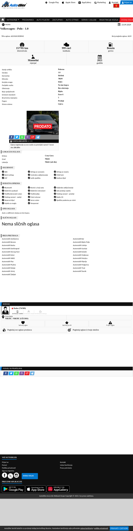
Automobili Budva (8, 245)
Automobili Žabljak (9, 274)
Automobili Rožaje (8, 268)
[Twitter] (11, 476)
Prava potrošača (66, 468)
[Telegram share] (38, 137)
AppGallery (84, 2)
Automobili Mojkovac (81, 255)
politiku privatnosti (101, 528)
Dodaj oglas (28, 476)
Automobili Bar (78, 239)
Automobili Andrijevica (10, 239)
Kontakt (113, 2)
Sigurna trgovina (8, 471)
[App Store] (36, 489)
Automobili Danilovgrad (10, 248)
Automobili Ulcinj (8, 271)
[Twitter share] (17, 137)
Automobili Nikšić (8, 258)
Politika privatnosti (9, 468)
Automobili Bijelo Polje (81, 242)
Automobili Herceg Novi (10, 252)
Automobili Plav (8, 261)
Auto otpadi (72, 20)
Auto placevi (43, 20)
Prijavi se (127, 2)
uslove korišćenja (86, 528)
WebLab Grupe (59, 496)
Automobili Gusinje (80, 248)
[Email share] (33, 137)
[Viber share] (27, 137)
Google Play (52, 2)
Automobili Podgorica (81, 265)
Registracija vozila (108, 20)
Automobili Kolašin (80, 252)
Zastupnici (57, 20)
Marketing (100, 2)
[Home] (2, 19)
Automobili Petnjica (80, 258)
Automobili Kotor (8, 255)
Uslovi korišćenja (66, 465)
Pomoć (4, 465)
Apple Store (68, 2)
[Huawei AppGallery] (58, 489)
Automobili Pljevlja (80, 261)
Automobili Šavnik (79, 271)
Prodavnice (28, 20)
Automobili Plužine (9, 265)
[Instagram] (17, 476)
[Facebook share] (11, 137)
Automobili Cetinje (80, 245)
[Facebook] (5, 476)
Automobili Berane (9, 242)
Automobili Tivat (79, 268)
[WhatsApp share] (22, 137)
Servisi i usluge (88, 20)
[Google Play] (13, 489)
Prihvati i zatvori (119, 528)
